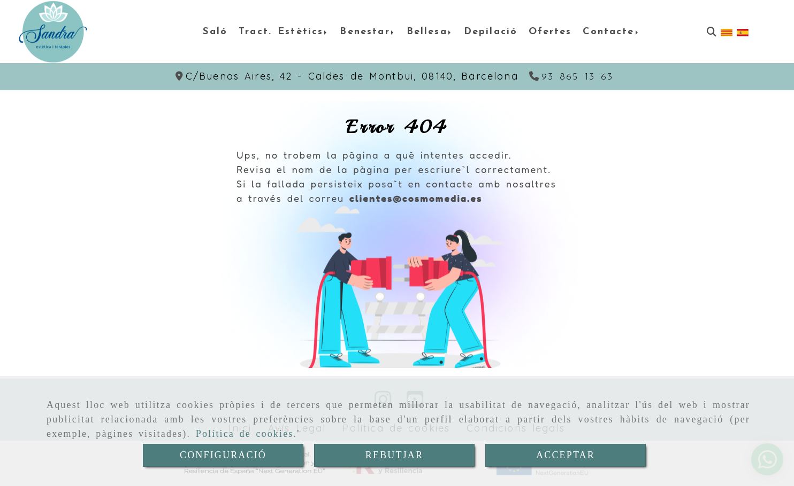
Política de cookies (245, 433)
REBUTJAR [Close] (394, 455)
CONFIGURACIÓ (223, 455)
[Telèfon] (571, 77)
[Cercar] (712, 31)
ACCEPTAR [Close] (565, 455)
